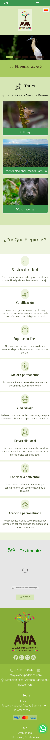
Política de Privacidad (25, 712)
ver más (25, 563)
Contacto (25, 730)
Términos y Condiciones (25, 703)
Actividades (25, 699)
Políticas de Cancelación (25, 708)
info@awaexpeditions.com (25, 641)
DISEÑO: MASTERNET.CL (9, 738)
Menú (6, 3)
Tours (26, 662)
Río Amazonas (21, 676)
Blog (25, 716)
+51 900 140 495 (24, 636)
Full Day (21, 667)
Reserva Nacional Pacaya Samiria (21, 671)
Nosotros (25, 725)
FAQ (25, 694)
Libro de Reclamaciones (25, 721)
